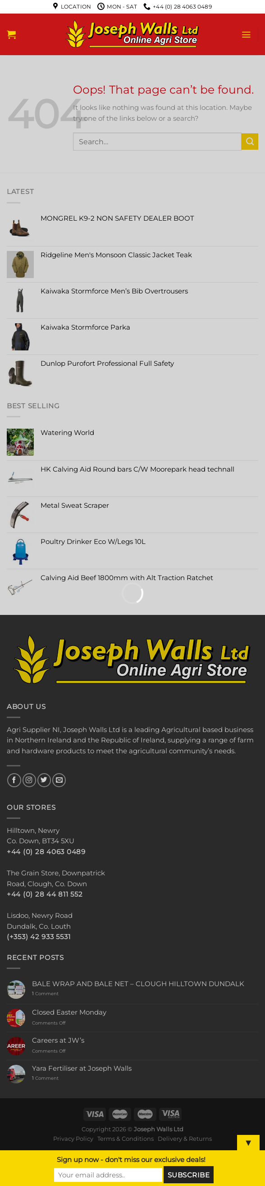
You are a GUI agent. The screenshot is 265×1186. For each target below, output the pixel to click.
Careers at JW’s (58, 1040)
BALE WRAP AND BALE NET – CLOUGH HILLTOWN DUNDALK (138, 984)
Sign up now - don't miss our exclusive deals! (131, 1159)
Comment (45, 994)
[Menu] (246, 34)
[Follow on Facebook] (14, 780)
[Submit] (250, 141)
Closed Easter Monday (69, 1012)
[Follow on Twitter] (44, 780)
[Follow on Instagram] (29, 780)
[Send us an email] (59, 780)
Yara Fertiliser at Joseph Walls (82, 1069)
